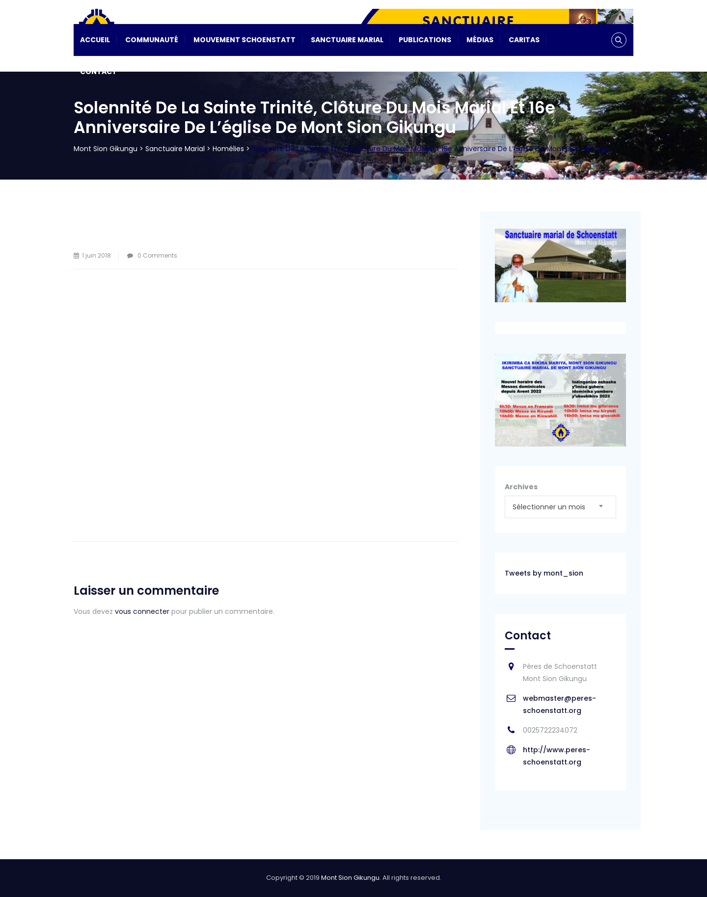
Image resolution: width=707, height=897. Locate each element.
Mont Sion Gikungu (350, 877)
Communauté (151, 40)
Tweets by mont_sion (544, 573)
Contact (98, 72)
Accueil (95, 40)
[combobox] (560, 507)
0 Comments (157, 255)
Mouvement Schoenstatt (244, 40)
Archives (521, 487)
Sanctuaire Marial (347, 40)
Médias (479, 40)
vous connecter (142, 611)
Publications (425, 40)
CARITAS (524, 40)
